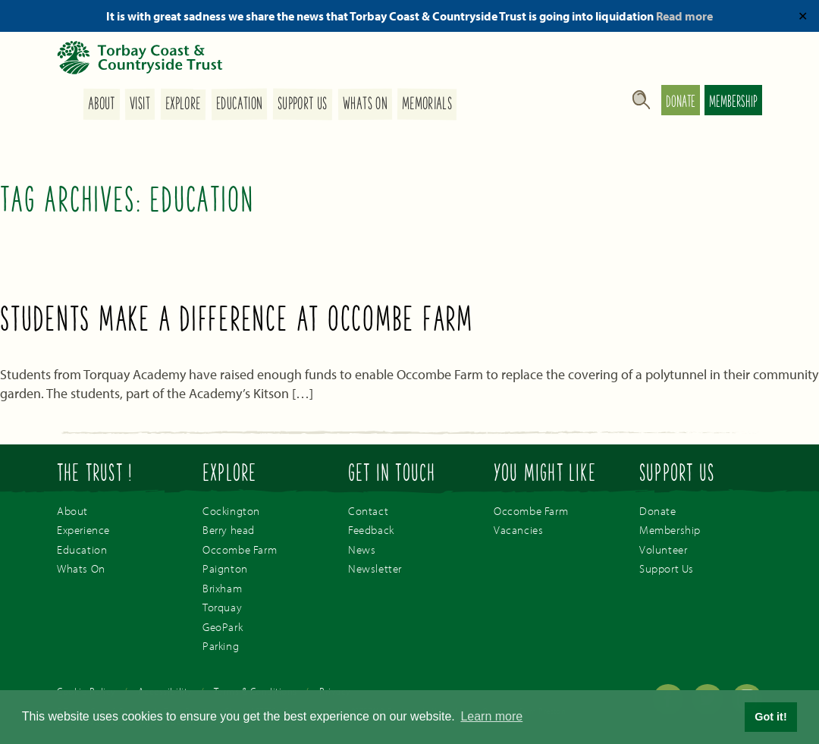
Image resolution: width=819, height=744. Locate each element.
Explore (183, 104)
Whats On (364, 104)
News (361, 549)
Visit (140, 104)
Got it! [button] (770, 717)
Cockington (231, 511)
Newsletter (375, 568)
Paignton (225, 568)
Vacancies (518, 530)
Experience (83, 530)
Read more (684, 16)
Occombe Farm (239, 549)
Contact (368, 511)
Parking (220, 646)
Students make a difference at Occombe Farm (236, 321)
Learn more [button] (491, 716)
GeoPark (222, 627)
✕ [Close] (803, 16)
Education (239, 104)
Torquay (222, 607)
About (101, 104)
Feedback (371, 530)
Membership (733, 103)
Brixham (222, 588)
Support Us (303, 104)
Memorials (427, 104)
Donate (680, 103)
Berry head (228, 530)
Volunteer (663, 549)
